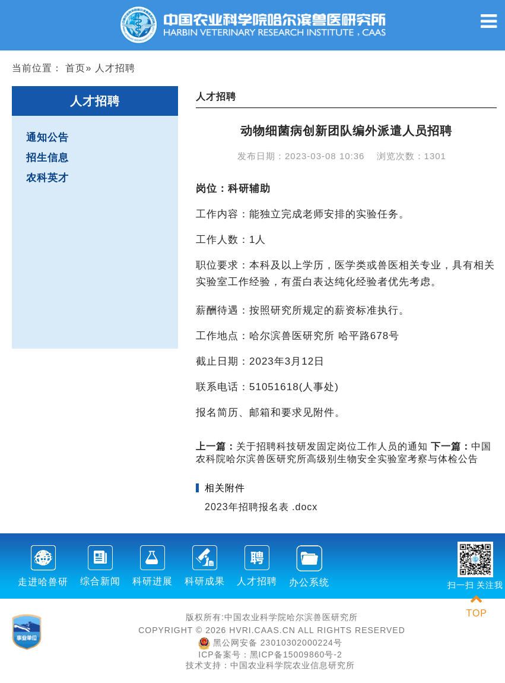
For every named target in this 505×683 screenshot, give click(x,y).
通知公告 (47, 137)
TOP (476, 606)
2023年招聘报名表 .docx (261, 507)
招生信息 (47, 157)
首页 (75, 68)
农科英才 (47, 178)
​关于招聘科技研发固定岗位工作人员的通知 (312, 446)
